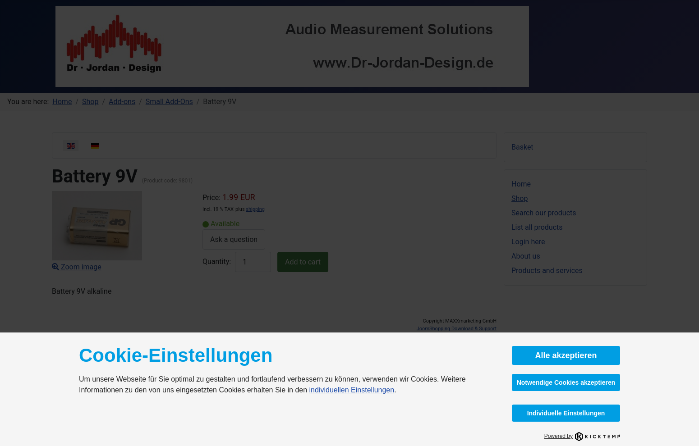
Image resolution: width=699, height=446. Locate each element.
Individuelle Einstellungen (566, 413)
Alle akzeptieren (566, 355)
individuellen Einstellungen (352, 390)
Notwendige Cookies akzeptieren (566, 382)
